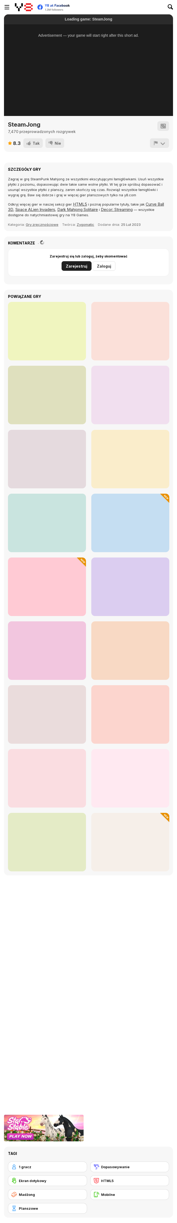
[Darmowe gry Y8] (24, 7)
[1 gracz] (47, 1167)
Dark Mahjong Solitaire (77, 209)
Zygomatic (85, 224)
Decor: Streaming (117, 209)
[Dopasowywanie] (129, 1167)
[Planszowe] (47, 1208)
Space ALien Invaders (35, 209)
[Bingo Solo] (130, 459)
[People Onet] (130, 714)
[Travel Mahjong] (130, 523)
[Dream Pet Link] (130, 331)
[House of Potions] (47, 778)
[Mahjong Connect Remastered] (47, 459)
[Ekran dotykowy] (47, 1180)
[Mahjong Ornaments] (130, 778)
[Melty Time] (47, 523)
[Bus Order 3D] (130, 395)
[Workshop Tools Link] (130, 587)
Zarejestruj (76, 266)
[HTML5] (129, 1180)
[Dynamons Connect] (47, 395)
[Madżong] (47, 1194)
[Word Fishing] (47, 650)
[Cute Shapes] (47, 587)
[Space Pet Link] (47, 331)
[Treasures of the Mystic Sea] (47, 714)
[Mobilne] (129, 1194)
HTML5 (80, 204)
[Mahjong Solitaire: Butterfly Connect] (130, 842)
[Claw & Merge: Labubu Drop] (47, 842)
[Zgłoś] (159, 143)
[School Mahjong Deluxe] (130, 650)
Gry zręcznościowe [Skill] (42, 224)
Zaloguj (104, 266)
